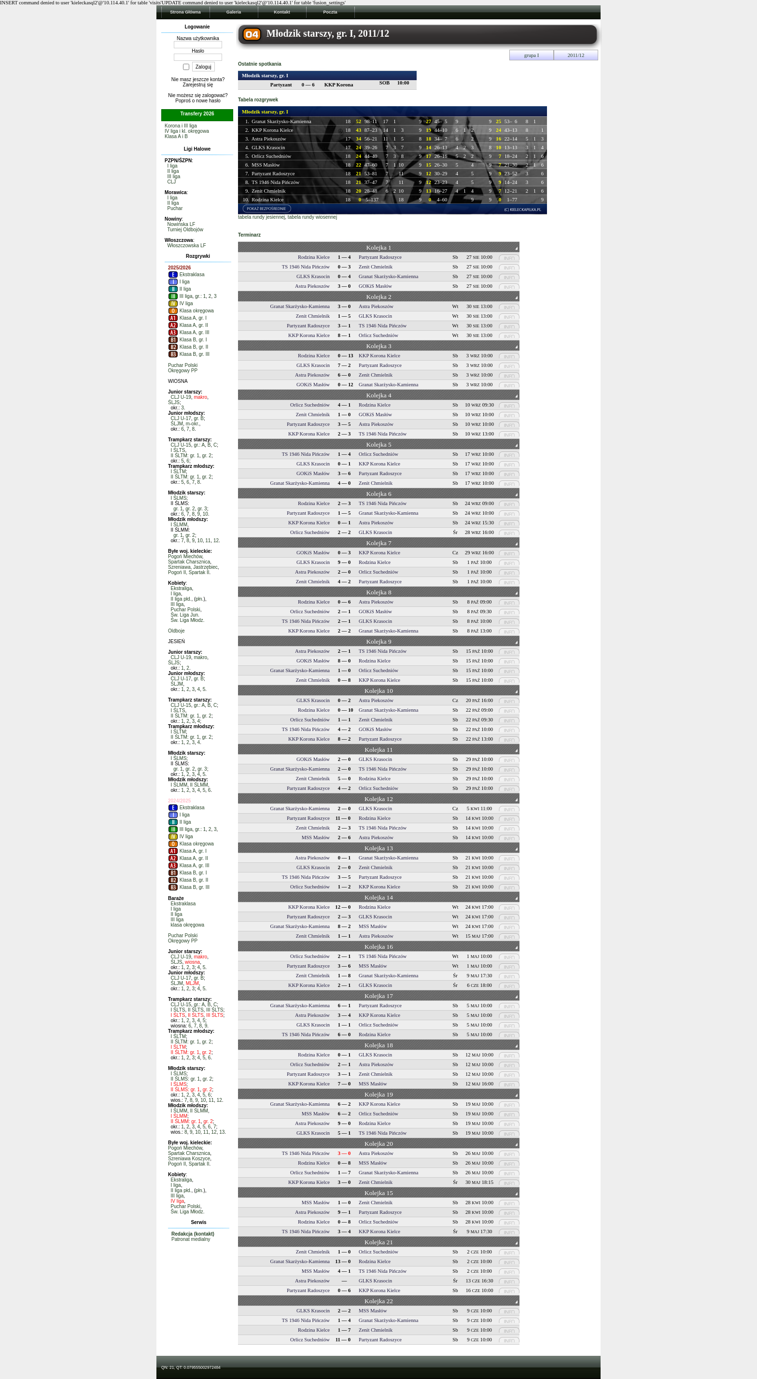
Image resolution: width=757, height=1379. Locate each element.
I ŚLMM (179, 524)
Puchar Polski (182, 365)
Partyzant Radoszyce (273, 173)
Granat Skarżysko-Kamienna (281, 121)
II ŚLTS (196, 1010)
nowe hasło (208, 100)
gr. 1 (177, 508)
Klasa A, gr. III (188, 332)
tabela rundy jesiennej (261, 217)
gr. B (199, 418)
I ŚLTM (178, 471)
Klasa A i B (176, 136)
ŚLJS (174, 402)
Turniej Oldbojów (185, 229)
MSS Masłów (266, 165)
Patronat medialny (190, 1239)
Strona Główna (185, 12)
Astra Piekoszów (269, 138)
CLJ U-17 (181, 418)
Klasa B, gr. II (188, 347)
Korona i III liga (181, 125)
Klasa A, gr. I (187, 318)
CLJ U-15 (181, 445)
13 (221, 1132)
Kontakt (282, 12)
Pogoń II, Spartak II (189, 572)
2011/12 (576, 55)
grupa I (531, 55)
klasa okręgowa (187, 925)
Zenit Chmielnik (268, 191)
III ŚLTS (214, 1010)
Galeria (233, 12)
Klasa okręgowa (191, 310)
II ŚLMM (199, 785)
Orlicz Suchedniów (271, 156)
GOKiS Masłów (375, 286)
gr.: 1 (200, 296)
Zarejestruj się (198, 84)
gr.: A (199, 445)
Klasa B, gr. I (187, 339)
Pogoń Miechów (185, 556)
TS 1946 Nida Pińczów (275, 182)
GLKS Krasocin (268, 147)
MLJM (192, 983)
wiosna (192, 962)
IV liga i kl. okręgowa (187, 131)
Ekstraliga (181, 588)
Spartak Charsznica (189, 561)
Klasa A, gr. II (188, 325)
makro (200, 397)
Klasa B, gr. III (189, 354)
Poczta (330, 12)
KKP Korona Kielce (272, 130)
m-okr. (192, 423)
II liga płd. (181, 599)
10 (205, 514)
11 (207, 540)
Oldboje (176, 630)
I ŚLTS (178, 450)
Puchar (175, 208)
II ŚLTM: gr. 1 (185, 455)
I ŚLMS (179, 498)
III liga (174, 176)
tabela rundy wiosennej (312, 217)
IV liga (180, 303)
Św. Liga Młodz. (188, 620)
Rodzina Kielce (267, 199)
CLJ (172, 181)
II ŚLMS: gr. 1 (185, 1079)
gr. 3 (202, 508)
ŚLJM (177, 423)
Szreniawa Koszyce (189, 1158)
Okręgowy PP (182, 370)
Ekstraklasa (186, 274)
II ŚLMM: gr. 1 (186, 1121)
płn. (199, 599)
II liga (173, 171)
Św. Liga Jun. (185, 615)
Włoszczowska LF (187, 245)
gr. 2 (206, 455)
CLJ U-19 (181, 397)
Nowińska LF (182, 224)
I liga (173, 166)
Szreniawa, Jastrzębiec (193, 567)
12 (216, 540)
